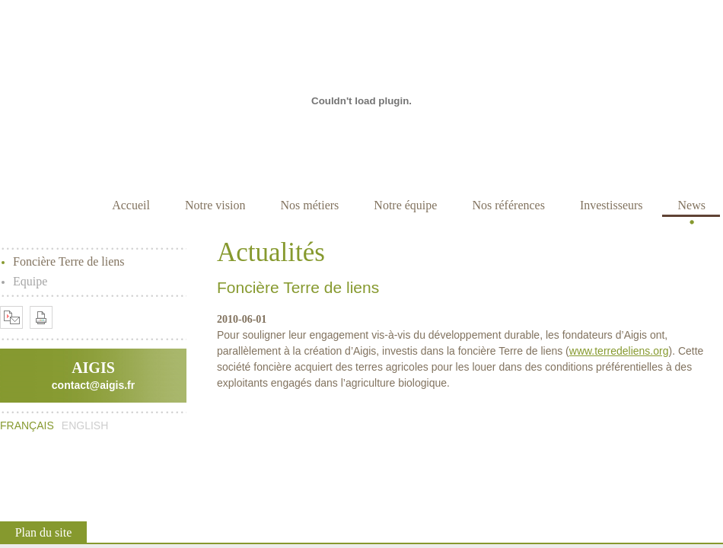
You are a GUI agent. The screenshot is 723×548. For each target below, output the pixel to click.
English (85, 425)
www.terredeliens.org (619, 351)
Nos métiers (309, 205)
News (691, 205)
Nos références (508, 205)
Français (27, 425)
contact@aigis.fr (93, 385)
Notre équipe (405, 205)
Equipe (30, 281)
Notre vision (215, 205)
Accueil (131, 205)
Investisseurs (611, 205)
